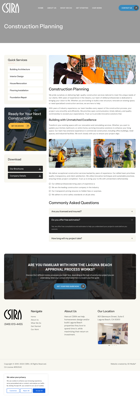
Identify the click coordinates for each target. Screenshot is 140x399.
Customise (13, 391)
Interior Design (17, 76)
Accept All (39, 391)
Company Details (18, 176)
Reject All (26, 391)
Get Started (82, 8)
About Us (51, 8)
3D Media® (131, 392)
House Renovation (18, 83)
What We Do (66, 8)
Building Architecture (20, 69)
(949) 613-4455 (13, 352)
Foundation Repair (18, 97)
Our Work (97, 8)
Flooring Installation (19, 90)
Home (40, 8)
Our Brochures (17, 169)
